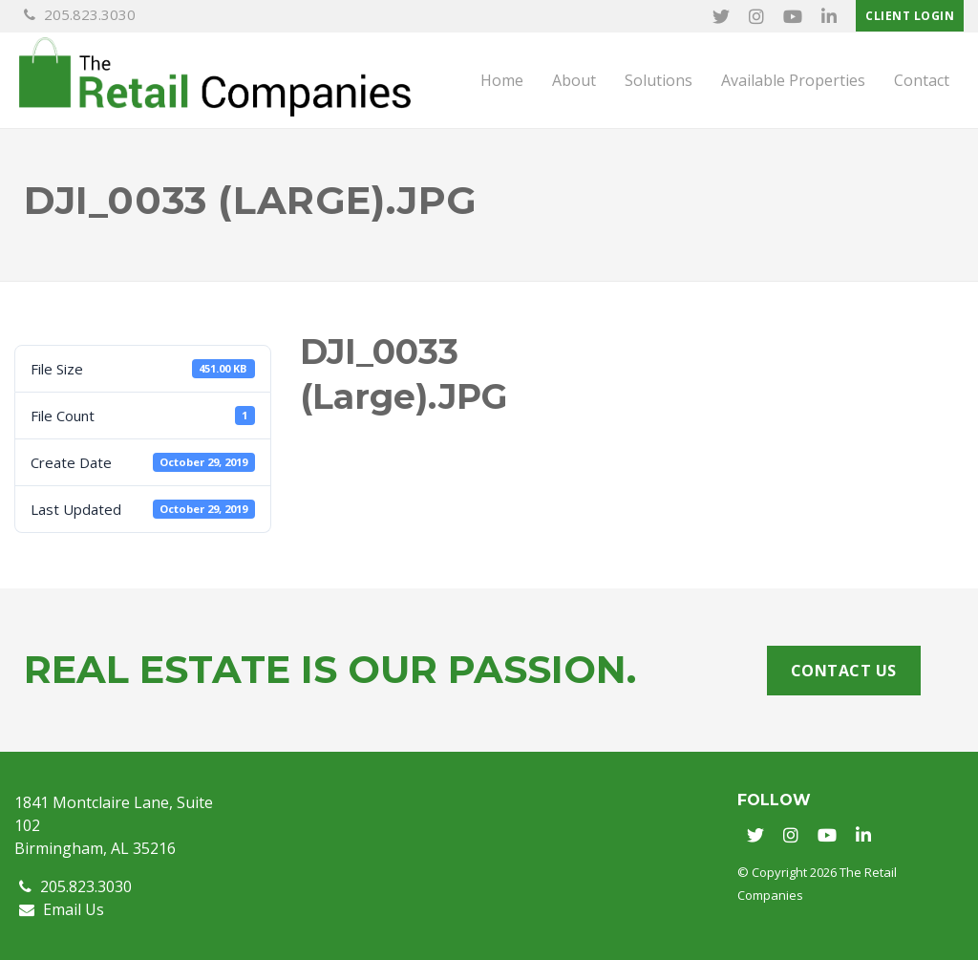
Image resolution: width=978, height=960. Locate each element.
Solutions (658, 80)
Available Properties (793, 80)
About (574, 80)
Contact (921, 80)
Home (501, 80)
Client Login (909, 16)
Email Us (61, 909)
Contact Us (844, 670)
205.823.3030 (80, 14)
